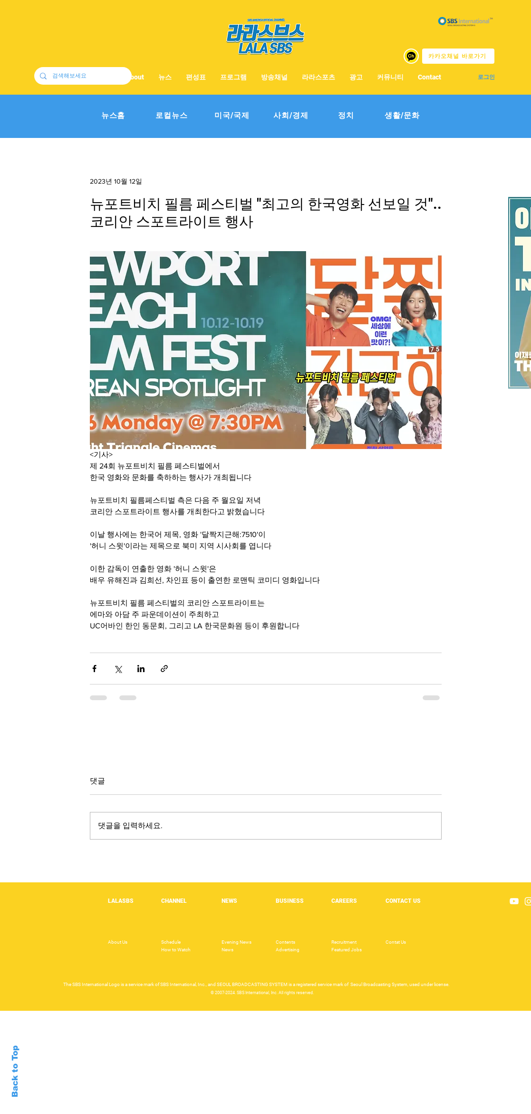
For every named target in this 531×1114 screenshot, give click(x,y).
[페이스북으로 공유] (94, 668)
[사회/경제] (291, 116)
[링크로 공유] (164, 668)
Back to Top (14, 1071)
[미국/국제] (232, 116)
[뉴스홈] (113, 116)
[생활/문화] (402, 116)
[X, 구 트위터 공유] (117, 668)
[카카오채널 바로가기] (458, 56)
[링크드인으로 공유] (140, 668)
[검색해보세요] (82, 76)
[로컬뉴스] (172, 116)
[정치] (346, 116)
